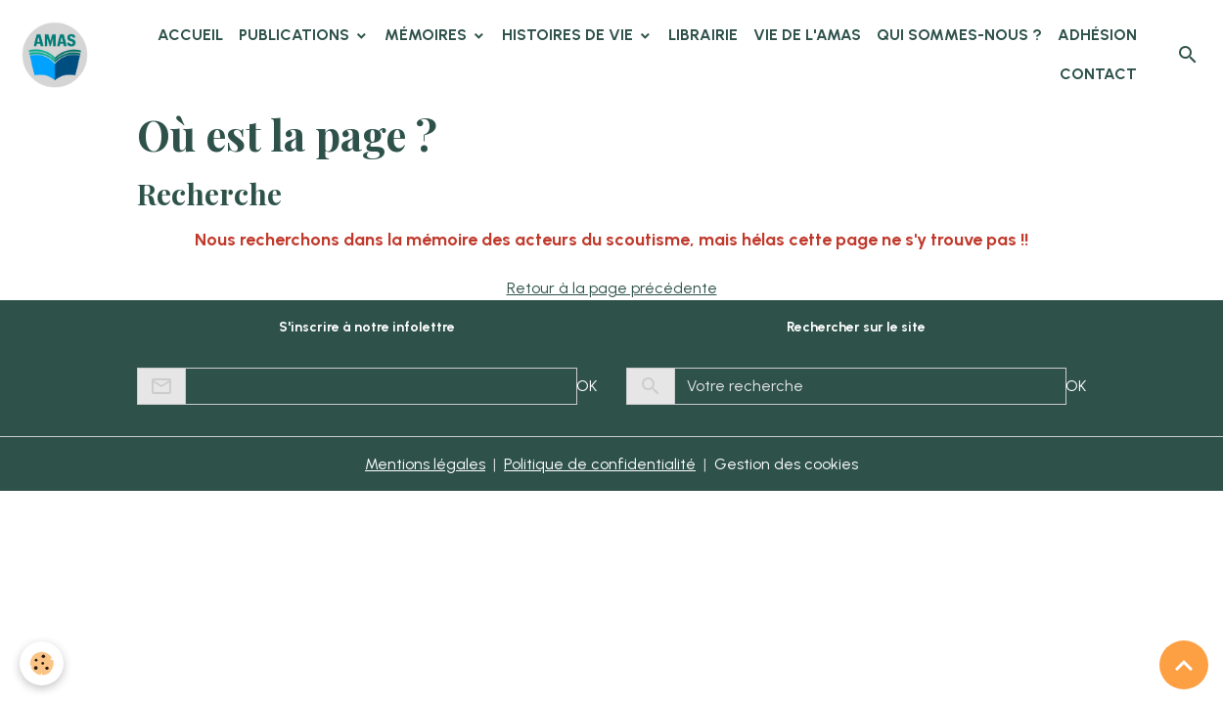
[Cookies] (42, 663)
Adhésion (1097, 34)
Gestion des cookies (786, 464)
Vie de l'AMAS (807, 34)
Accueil (190, 34)
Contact (1098, 74)
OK (586, 385)
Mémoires (428, 34)
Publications (296, 34)
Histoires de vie (569, 34)
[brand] (57, 55)
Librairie (703, 34)
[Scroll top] (1183, 664)
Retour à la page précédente (612, 288)
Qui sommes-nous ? (959, 34)
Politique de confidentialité (600, 464)
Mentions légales (425, 464)
